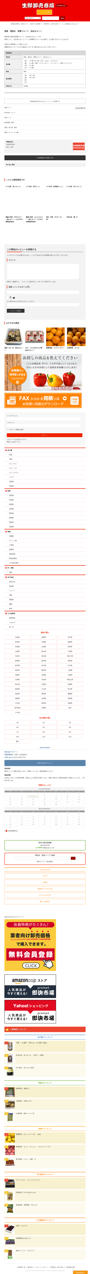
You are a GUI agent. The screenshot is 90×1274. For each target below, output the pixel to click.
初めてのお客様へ (36, 24)
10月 (17, 737)
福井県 (17, 670)
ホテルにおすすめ (45, 895)
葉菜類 (11, 495)
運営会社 (30, 1267)
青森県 (43, 637)
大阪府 (70, 675)
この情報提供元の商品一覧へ (45, 158)
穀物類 (11, 518)
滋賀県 (17, 675)
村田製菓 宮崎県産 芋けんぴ (26, 1205)
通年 (17, 741)
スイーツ (12, 591)
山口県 (43, 689)
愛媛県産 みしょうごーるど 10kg (28, 1134)
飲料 (10, 608)
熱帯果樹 (12, 554)
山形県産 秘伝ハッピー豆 (25, 1113)
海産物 (11, 586)
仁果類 (11, 545)
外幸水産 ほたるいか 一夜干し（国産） (30, 1055)
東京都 (43, 656)
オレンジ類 (13, 540)
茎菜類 (11, 509)
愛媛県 (70, 694)
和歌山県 (70, 679)
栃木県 (43, 651)
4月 (17, 727)
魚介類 (10, 450)
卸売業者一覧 (21, 1267)
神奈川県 (70, 656)
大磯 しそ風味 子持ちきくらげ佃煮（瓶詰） (32, 1043)
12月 (70, 737)
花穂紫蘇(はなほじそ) (23, 1238)
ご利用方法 (46, 24)
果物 (9, 532)
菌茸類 (11, 513)
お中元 (45, 876)
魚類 (10, 455)
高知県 (17, 694)
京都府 (43, 675)
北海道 (17, 637)
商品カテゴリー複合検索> (45, 861)
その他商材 (11, 613)
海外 (69, 708)
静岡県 (17, 661)
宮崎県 (70, 703)
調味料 (11, 599)
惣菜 (10, 595)
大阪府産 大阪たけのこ (24, 1101)
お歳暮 (45, 882)
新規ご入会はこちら (14, 442)
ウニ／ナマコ (13, 472)
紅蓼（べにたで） (22, 1226)
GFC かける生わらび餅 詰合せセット (34, 348)
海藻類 (11, 481)
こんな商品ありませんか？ (70, 24)
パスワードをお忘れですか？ (17, 439)
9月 (70, 732)
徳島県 (43, 694)
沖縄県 (43, 708)
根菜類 (11, 504)
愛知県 (43, 670)
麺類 (10, 604)
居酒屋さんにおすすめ (45, 889)
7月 (17, 732)
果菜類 (11, 500)
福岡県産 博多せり (23, 1088)
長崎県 (70, 698)
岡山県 (17, 684)
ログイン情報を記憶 (15, 429)
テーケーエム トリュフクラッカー (28, 1180)
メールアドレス (44, 417)
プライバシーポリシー (41, 1267)
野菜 (9, 491)
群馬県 (70, 647)
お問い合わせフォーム (45, 763)
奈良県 (43, 679)
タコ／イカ (13, 468)
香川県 (70, 689)
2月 (44, 722)
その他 (17, 712)
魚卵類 (11, 486)
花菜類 (11, 527)
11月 (43, 737)
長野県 (70, 661)
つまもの (12, 622)
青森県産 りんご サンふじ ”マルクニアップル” (33, 1147)
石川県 (70, 665)
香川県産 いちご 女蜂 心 (26, 1159)
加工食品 (11, 577)
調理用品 (12, 618)
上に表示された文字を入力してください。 (21, 301)
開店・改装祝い (45, 901)
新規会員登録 (15, 24)
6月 (70, 727)
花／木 (11, 627)
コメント (12, 260)
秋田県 (17, 642)
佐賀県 (43, 698)
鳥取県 (17, 689)
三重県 (70, 670)
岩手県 (70, 637)
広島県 (43, 684)
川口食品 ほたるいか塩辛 (25, 1068)
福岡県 (17, 698)
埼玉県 (17, 656)
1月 (17, 722)
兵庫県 (17, 679)
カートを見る (45, 11)
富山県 (43, 665)
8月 (44, 732)
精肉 (10, 572)
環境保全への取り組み (57, 1267)
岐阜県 (43, 661)
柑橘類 (11, 536)
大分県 (17, 703)
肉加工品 (12, 582)
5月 (44, 727)
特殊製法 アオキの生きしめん (26, 1192)
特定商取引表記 (70, 1267)
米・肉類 (11, 568)
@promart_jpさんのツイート (14, 917)
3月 (70, 722)
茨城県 (17, 647)
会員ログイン (25, 24)
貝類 (10, 459)
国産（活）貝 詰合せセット (13, 348)
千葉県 (70, 651)
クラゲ (11, 477)
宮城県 (43, 642)
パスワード (44, 424)
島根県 (70, 684)
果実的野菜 (13, 558)
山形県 (43, 647)
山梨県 (17, 651)
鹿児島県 (17, 708)
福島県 (70, 642)
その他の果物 (13, 563)
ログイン (50, 101)
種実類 (11, 522)
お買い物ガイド (56, 24)
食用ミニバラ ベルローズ (25, 1251)
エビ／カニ (13, 464)
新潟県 (17, 665)
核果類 (11, 549)
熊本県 (43, 703)
